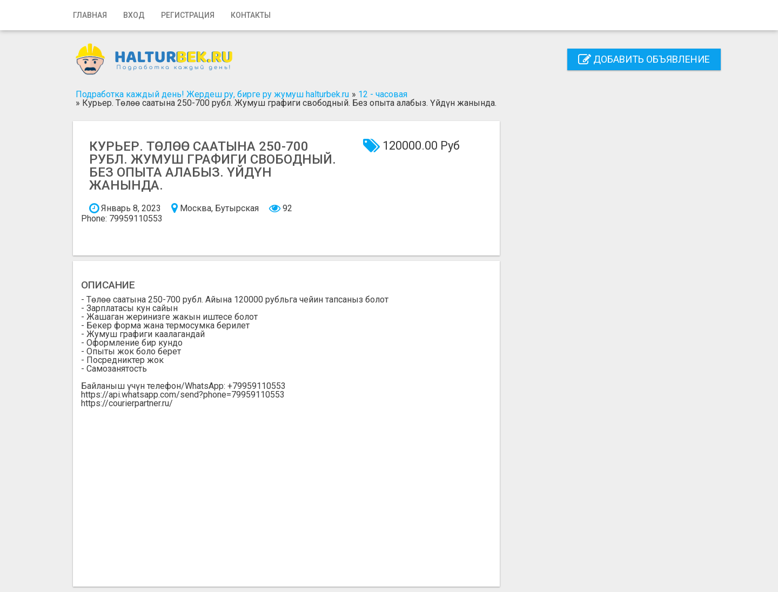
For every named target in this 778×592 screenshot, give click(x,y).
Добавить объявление (644, 59)
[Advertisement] (286, 488)
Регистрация (187, 15)
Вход (134, 15)
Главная (90, 15)
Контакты (251, 15)
